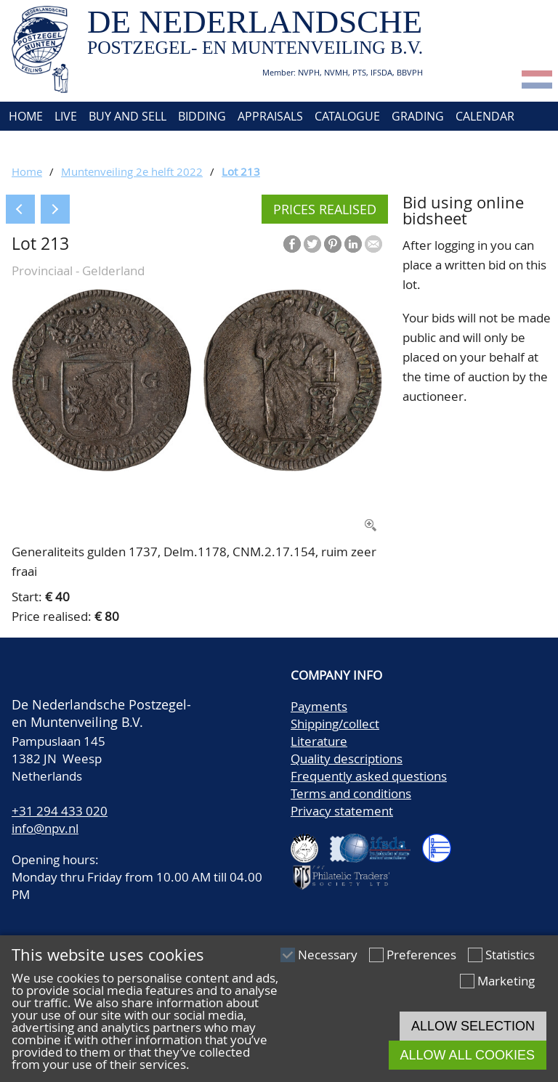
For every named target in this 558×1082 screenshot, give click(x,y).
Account (164, 145)
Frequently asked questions (369, 776)
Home (24, 116)
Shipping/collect (335, 723)
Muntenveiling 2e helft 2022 (132, 171)
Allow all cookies (467, 1055)
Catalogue (347, 116)
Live (65, 116)
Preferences (421, 954)
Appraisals (270, 116)
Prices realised (324, 209)
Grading (418, 116)
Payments (319, 706)
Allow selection (473, 1026)
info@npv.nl (45, 828)
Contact (100, 145)
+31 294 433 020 (60, 810)
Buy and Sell (127, 116)
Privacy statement (342, 810)
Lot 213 (241, 171)
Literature (319, 741)
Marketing (506, 980)
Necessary (327, 954)
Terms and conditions (351, 793)
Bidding (202, 116)
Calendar (485, 116)
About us (34, 145)
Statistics (510, 954)
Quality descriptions (347, 758)
